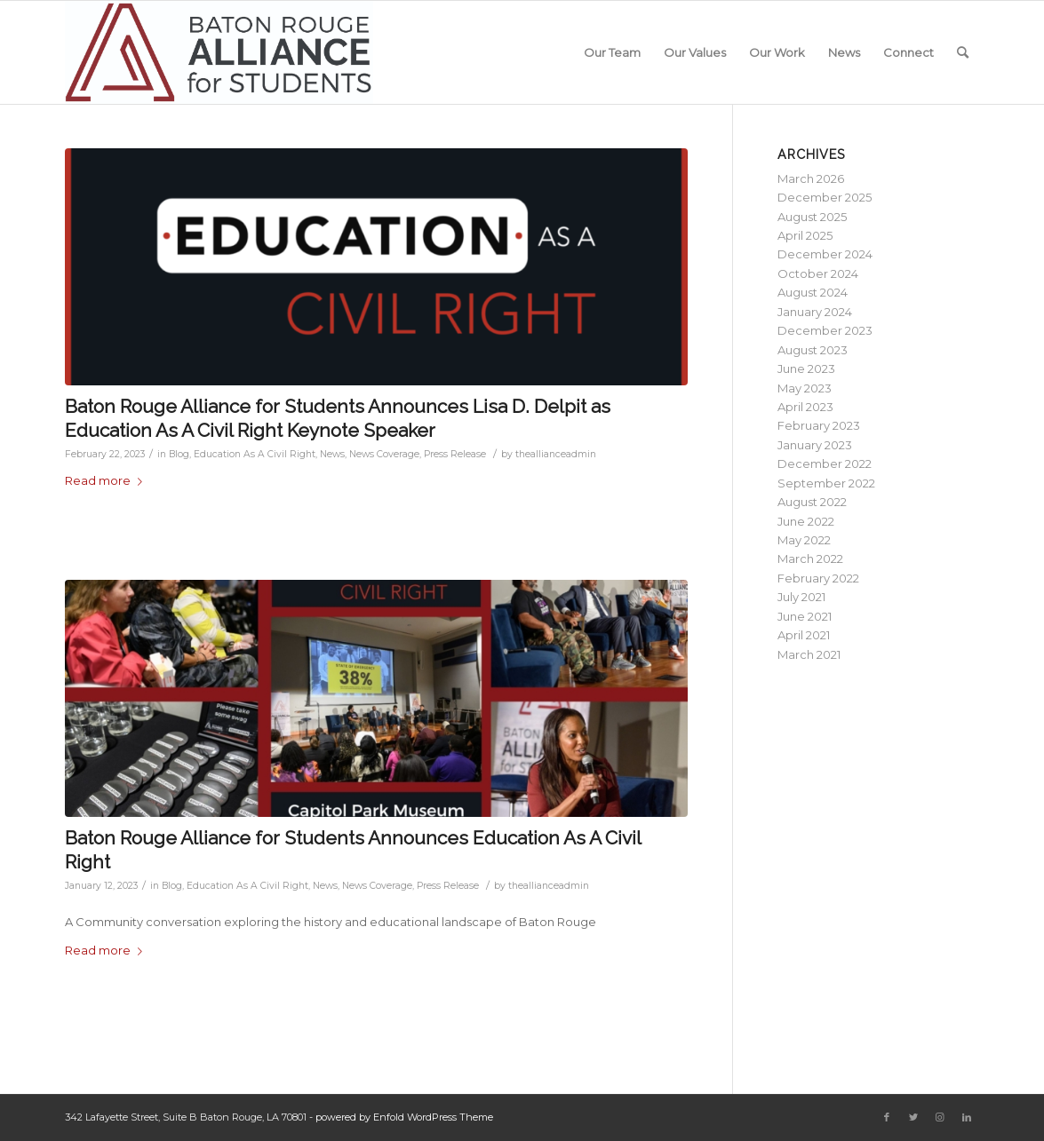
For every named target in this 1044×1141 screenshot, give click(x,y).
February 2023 (818, 425)
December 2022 (824, 463)
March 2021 (809, 654)
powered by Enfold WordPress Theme (404, 1117)
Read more (107, 480)
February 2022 (818, 578)
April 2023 (805, 407)
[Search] (962, 52)
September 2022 (826, 483)
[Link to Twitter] (913, 1117)
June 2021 (804, 616)
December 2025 (824, 197)
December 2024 (825, 254)
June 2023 (806, 368)
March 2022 (810, 558)
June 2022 (805, 521)
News (332, 454)
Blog (179, 454)
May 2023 (804, 388)
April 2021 (803, 635)
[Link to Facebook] (886, 1117)
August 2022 (812, 502)
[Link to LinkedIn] (966, 1117)
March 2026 (810, 178)
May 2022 (804, 540)
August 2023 (812, 350)
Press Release (455, 454)
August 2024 (812, 292)
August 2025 (812, 217)
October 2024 (817, 273)
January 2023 (814, 445)
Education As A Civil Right (254, 454)
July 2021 (801, 597)
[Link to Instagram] (940, 1117)
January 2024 (814, 312)
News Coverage (384, 454)
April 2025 (805, 235)
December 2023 (825, 330)
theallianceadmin (555, 454)
